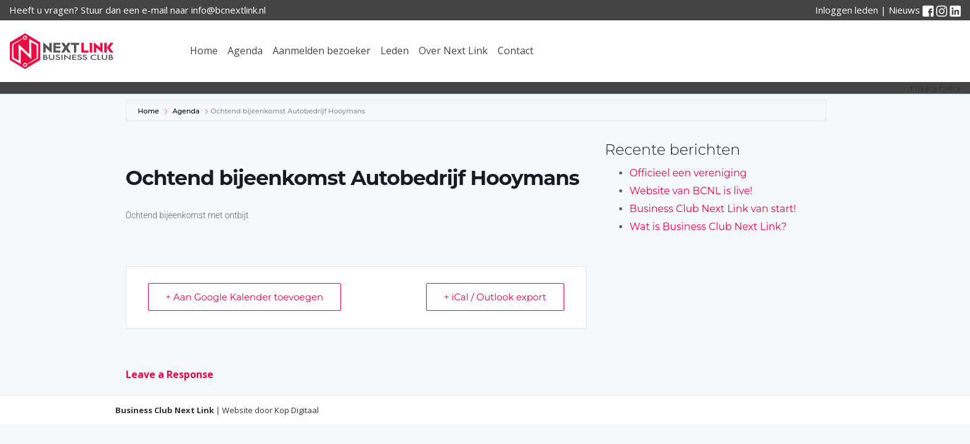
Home (204, 50)
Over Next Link (453, 50)
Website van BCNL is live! (691, 191)
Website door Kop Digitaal (270, 410)
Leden (394, 50)
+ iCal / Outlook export (495, 297)
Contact (515, 50)
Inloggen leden (846, 10)
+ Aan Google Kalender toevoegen (245, 297)
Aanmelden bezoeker (322, 50)
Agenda (245, 50)
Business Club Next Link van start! (713, 209)
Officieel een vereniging (688, 173)
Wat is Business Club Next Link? (708, 226)
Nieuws (904, 10)
